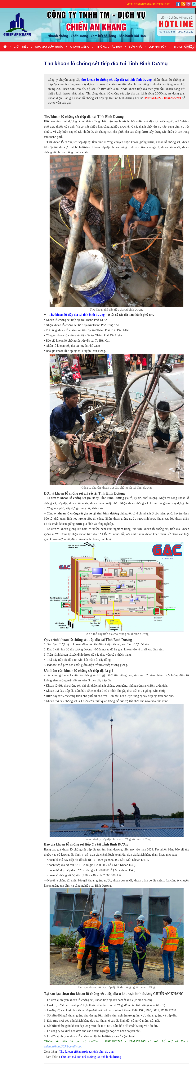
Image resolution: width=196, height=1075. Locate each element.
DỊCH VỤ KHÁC (13, 56)
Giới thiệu (21, 46)
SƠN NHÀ (135, 46)
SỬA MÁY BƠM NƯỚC (49, 46)
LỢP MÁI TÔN (158, 46)
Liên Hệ (35, 56)
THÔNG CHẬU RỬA (109, 46)
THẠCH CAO (181, 46)
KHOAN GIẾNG (79, 46)
